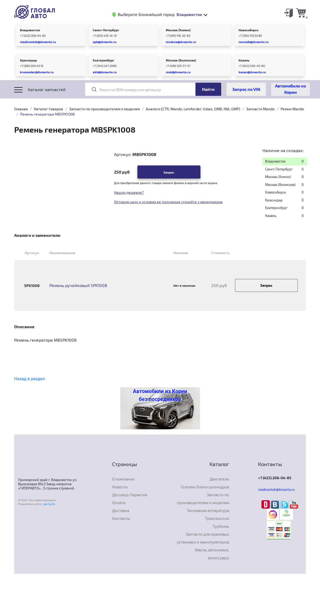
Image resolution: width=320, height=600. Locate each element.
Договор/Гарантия (129, 494)
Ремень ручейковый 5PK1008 (78, 285)
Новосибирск (249, 30)
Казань (244, 60)
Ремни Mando (292, 109)
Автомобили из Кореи (290, 89)
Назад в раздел (29, 378)
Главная (21, 109)
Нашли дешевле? (129, 192)
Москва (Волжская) (181, 60)
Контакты (121, 518)
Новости (120, 486)
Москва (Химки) (178, 30)
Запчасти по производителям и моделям (104, 109)
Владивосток (30, 30)
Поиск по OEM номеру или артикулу (126, 89)
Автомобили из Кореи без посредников (160, 395)
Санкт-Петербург (106, 30)
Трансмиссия (217, 518)
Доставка (120, 510)
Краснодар (28, 60)
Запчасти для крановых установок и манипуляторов (203, 538)
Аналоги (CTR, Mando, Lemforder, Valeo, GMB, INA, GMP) (193, 109)
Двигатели (219, 479)
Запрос (168, 172)
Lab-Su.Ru (49, 503)
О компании (123, 479)
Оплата (118, 502)
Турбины (221, 526)
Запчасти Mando (260, 109)
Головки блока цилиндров (205, 486)
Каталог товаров (48, 109)
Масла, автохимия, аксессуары (212, 553)
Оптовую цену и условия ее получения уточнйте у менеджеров (168, 202)
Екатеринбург (103, 60)
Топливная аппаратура (208, 510)
